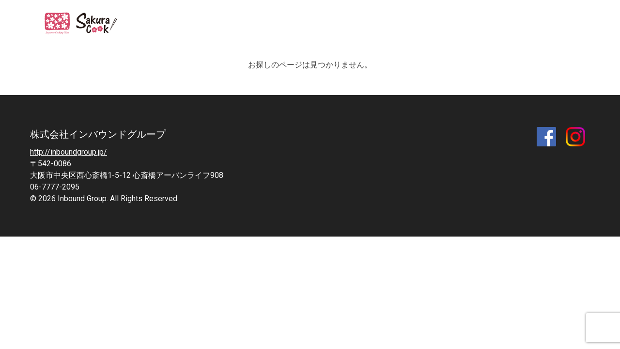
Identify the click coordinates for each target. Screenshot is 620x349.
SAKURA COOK (87, 24)
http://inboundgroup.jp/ (68, 152)
